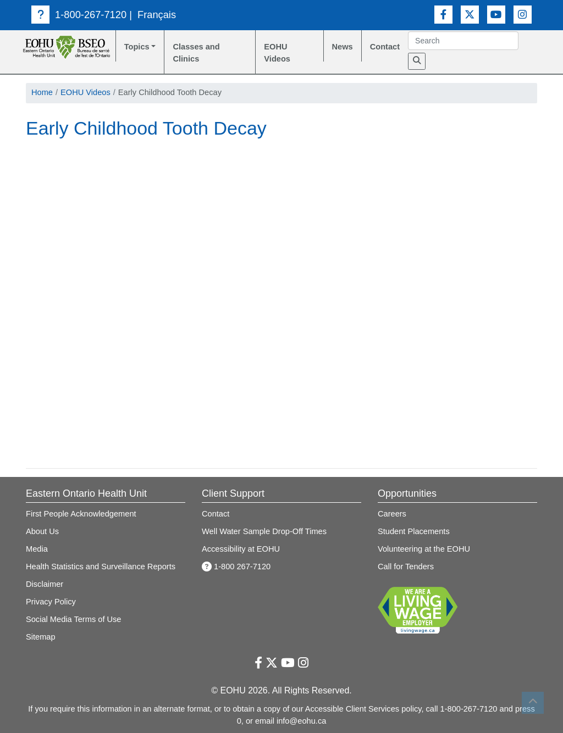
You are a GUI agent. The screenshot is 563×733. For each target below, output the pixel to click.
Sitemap (41, 636)
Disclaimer (44, 584)
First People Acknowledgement (81, 513)
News (342, 46)
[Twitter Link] (470, 14)
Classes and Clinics (196, 52)
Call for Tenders (406, 566)
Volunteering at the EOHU (424, 549)
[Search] (417, 61)
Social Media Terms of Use (74, 619)
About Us (42, 531)
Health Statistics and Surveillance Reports (100, 566)
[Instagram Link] (523, 14)
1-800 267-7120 (236, 566)
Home (42, 92)
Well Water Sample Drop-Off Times (264, 531)
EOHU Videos (277, 52)
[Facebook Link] (443, 14)
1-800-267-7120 (78, 14)
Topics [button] (137, 46)
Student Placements (414, 531)
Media (37, 549)
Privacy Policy (51, 601)
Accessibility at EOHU (241, 549)
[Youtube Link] (496, 14)
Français (156, 14)
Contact (385, 46)
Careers (392, 513)
